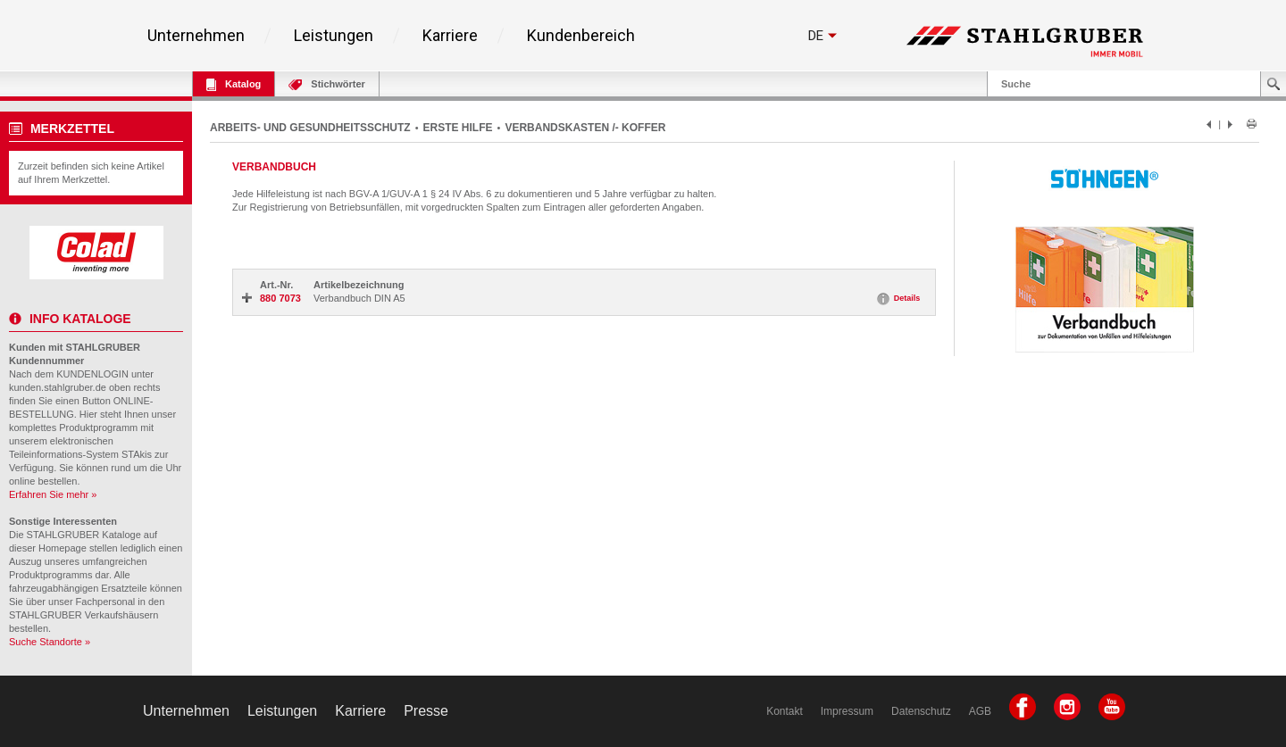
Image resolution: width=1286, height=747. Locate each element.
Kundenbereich (581, 36)
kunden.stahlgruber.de (57, 387)
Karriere (450, 36)
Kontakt (784, 711)
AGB (980, 711)
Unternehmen (196, 36)
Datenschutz (921, 711)
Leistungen (333, 36)
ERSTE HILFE (458, 127)
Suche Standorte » (49, 641)
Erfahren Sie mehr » (52, 494)
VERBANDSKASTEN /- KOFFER (585, 127)
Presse (426, 710)
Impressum (847, 711)
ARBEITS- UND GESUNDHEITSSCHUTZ (310, 127)
